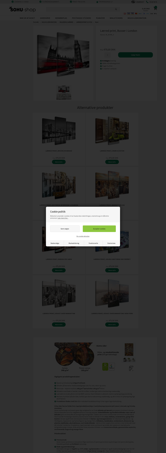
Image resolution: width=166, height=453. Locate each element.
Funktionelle (93, 243)
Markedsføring (74, 243)
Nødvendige (55, 243)
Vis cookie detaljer (83, 236)
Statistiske (111, 243)
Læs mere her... (63, 218)
